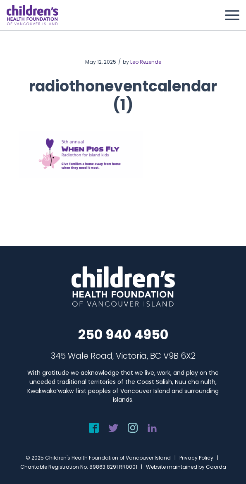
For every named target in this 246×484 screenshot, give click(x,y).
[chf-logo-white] (32, 15)
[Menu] (228, 15)
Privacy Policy (196, 457)
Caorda (216, 466)
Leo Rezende (145, 61)
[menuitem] (228, 15)
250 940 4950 (123, 334)
